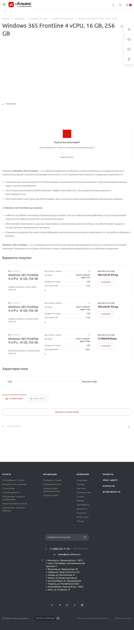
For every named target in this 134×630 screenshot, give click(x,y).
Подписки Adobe (50, 495)
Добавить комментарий (67, 412)
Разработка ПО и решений (14, 484)
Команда (81, 484)
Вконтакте (52, 605)
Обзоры (80, 521)
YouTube (67, 605)
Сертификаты (83, 505)
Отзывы (80, 496)
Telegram (59, 605)
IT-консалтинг (8, 488)
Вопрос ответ (83, 517)
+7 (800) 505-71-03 (60, 549)
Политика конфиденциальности (93, 618)
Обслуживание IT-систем (13, 480)
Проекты (108, 474)
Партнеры (81, 488)
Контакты (109, 486)
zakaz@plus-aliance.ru (69, 554)
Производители (84, 492)
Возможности (111, 492)
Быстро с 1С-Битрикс (45, 618)
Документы (82, 509)
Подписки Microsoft (52, 484)
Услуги (6, 474)
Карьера (80, 501)
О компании (82, 480)
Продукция (50, 474)
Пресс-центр (110, 480)
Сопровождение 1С (11, 492)
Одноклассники (74, 605)
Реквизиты (82, 513)
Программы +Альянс (52, 480)
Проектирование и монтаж (14, 504)
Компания (83, 474)
